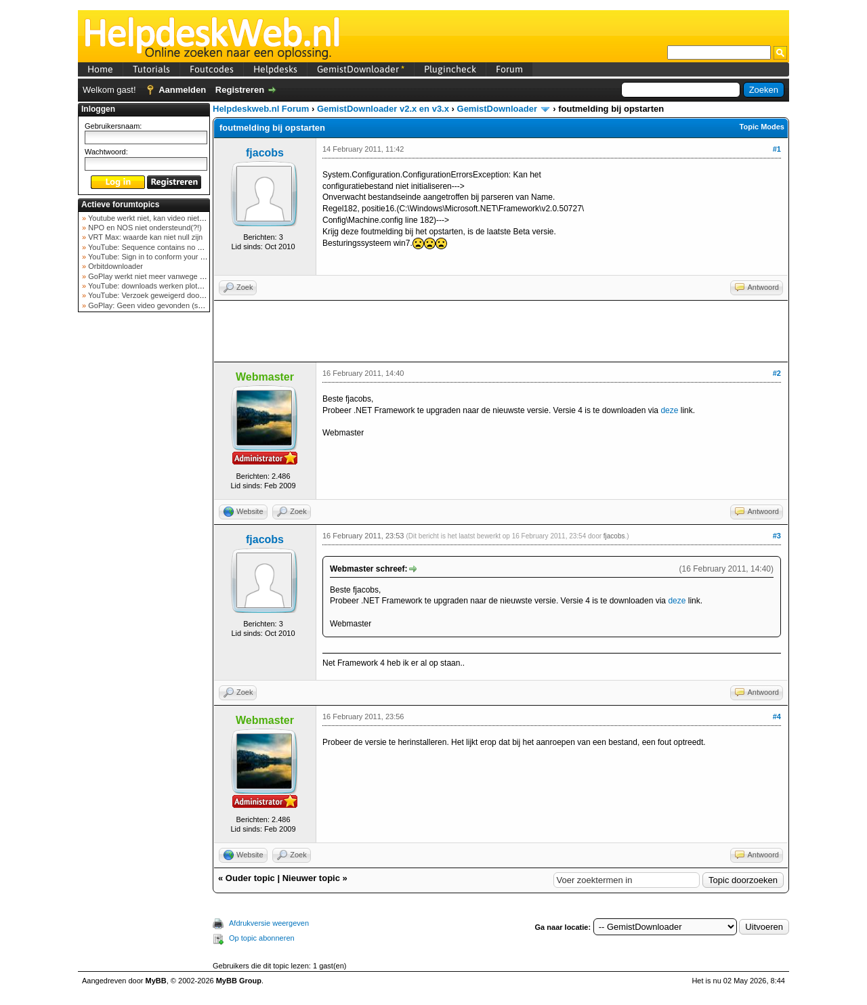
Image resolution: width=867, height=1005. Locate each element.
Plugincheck (450, 69)
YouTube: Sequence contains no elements (157, 247)
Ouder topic (250, 878)
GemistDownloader (360, 69)
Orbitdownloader (114, 266)
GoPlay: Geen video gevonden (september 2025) (168, 305)
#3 (777, 536)
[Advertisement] (144, 531)
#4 (777, 716)
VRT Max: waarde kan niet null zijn (144, 237)
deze (669, 410)
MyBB (156, 981)
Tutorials (151, 69)
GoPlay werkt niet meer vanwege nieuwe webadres (171, 276)
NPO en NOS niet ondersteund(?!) (144, 227)
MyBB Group (238, 981)
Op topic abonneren (262, 938)
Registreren (239, 90)
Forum (509, 69)
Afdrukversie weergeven (269, 923)
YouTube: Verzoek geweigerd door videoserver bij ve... (177, 295)
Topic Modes (762, 127)
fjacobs (265, 152)
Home (100, 69)
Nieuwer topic (311, 878)
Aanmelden (182, 90)
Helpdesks (275, 69)
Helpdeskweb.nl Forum (261, 109)
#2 (777, 373)
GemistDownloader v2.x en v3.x (383, 109)
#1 (777, 149)
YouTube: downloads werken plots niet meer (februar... (177, 286)
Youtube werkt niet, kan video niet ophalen (157, 218)
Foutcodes (212, 69)
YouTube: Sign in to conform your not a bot (157, 257)
